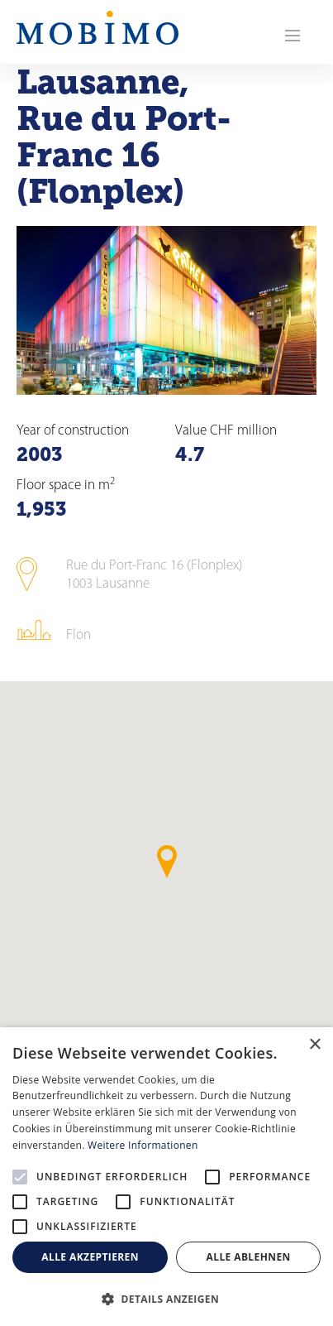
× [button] (314, 1045)
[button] (166, 1298)
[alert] (166, 1176)
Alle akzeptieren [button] (90, 1257)
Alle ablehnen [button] (249, 1257)
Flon (78, 635)
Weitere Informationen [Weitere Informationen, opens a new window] (143, 1145)
